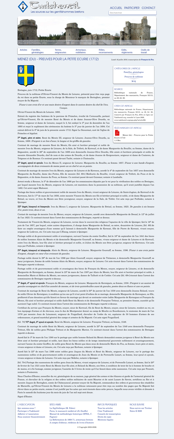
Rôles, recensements (106, 51)
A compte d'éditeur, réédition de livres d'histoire (72, 422)
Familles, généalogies (38, 51)
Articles (23, 50)
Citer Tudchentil (105, 411)
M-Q (134, 81)
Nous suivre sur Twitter (141, 408)
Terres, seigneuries (60, 51)
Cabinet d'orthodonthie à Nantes (19, 432)
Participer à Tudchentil (28, 411)
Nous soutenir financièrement (31, 416)
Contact (148, 7)
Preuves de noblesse (134, 76)
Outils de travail (145, 51)
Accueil (116, 7)
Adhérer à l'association (28, 413)
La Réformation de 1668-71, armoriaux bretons (71, 419)
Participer (131, 7)
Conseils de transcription (109, 413)
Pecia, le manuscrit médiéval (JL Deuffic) (69, 411)
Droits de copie (104, 416)
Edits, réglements (127, 51)
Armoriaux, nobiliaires (81, 51)
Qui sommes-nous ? (26, 408)
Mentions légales (105, 419)
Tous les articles (105, 408)
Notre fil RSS (136, 411)
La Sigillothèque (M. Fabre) (62, 408)
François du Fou (147, 59)
